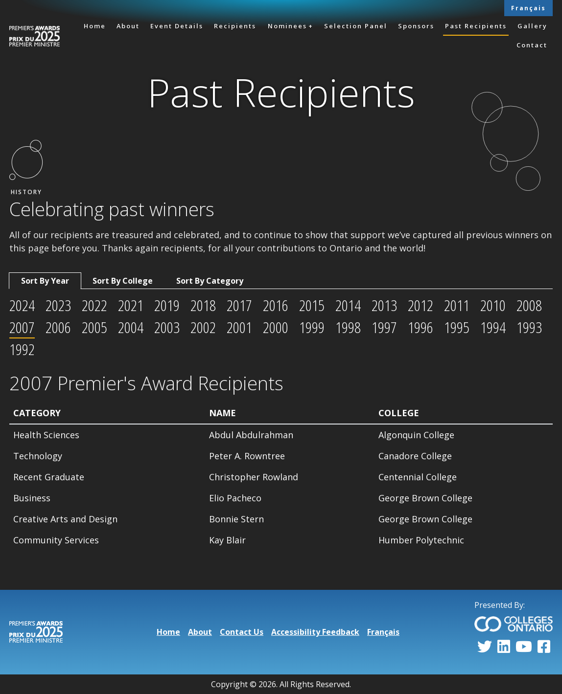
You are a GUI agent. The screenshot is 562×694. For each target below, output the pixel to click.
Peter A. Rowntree (247, 456)
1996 (420, 326)
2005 (94, 326)
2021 (130, 304)
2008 (529, 304)
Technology (37, 456)
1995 (456, 326)
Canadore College (415, 456)
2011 (456, 304)
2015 (312, 304)
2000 (275, 326)
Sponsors (416, 26)
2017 (239, 304)
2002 (203, 326)
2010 (493, 304)
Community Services (56, 540)
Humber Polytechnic (421, 540)
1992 (22, 348)
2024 (22, 304)
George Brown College (425, 498)
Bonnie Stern (236, 519)
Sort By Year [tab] (45, 280)
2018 (203, 304)
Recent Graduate (48, 477)
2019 (167, 304)
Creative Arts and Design (65, 519)
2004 (130, 326)
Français (528, 8)
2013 (384, 304)
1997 (384, 326)
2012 (420, 304)
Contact (531, 45)
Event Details (176, 26)
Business (31, 498)
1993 (529, 326)
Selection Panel (355, 26)
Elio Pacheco (235, 498)
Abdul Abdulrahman (251, 435)
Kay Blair (227, 540)
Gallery (532, 26)
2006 (58, 326)
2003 (167, 326)
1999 (312, 326)
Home (95, 26)
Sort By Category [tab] (209, 280)
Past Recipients (476, 26)
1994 (493, 326)
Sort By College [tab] (123, 280)
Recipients (235, 26)
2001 (239, 326)
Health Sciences (46, 435)
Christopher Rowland (253, 477)
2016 (275, 304)
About (128, 26)
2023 (58, 304)
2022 (94, 304)
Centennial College (417, 477)
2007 (22, 326)
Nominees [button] (287, 26)
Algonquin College (416, 435)
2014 (348, 304)
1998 (348, 326)
